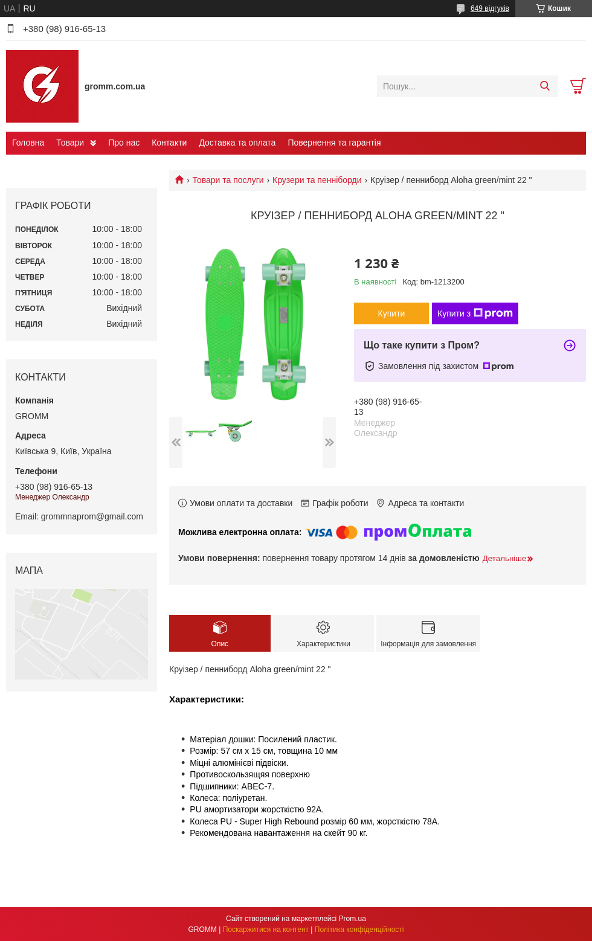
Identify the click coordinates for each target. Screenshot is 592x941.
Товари (70, 142)
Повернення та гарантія (334, 142)
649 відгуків (490, 8)
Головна (28, 142)
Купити (391, 313)
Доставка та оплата (237, 142)
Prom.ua (352, 918)
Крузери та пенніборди (316, 180)
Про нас (124, 142)
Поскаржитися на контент (266, 929)
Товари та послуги (227, 180)
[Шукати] (544, 86)
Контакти (169, 142)
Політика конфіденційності (359, 929)
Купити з (475, 313)
